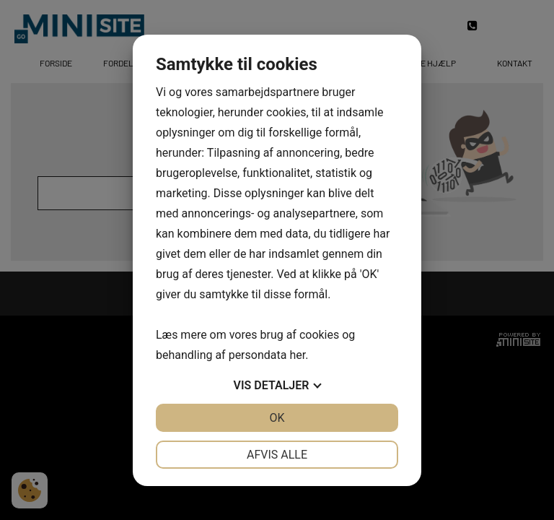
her (297, 355)
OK (276, 418)
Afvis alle (277, 455)
